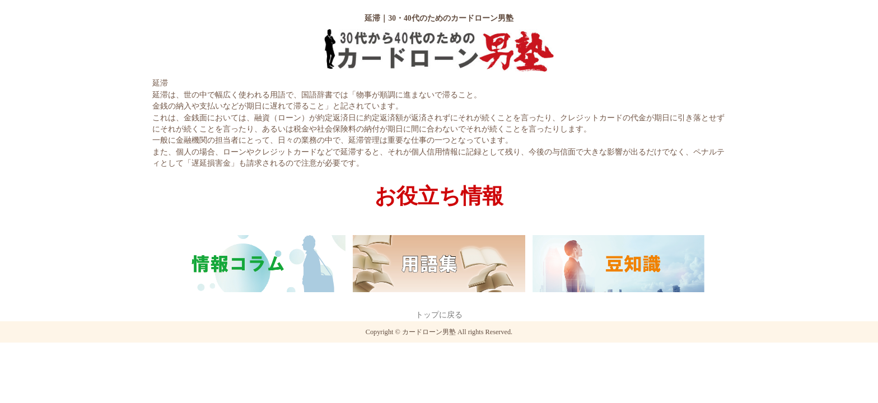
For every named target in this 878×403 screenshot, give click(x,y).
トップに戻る (439, 315)
